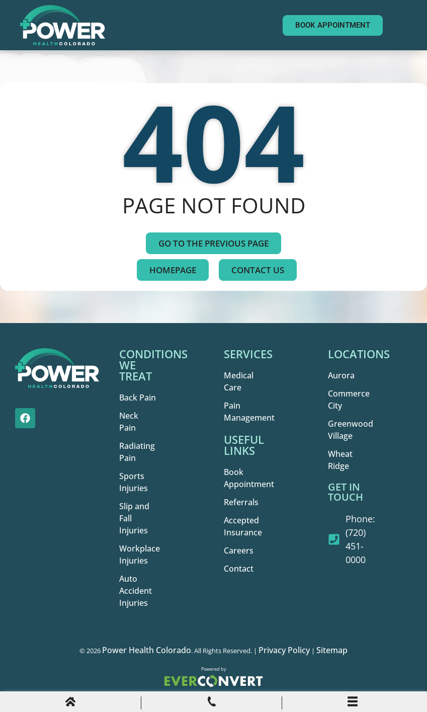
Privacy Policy (284, 650)
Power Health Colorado (146, 650)
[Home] (70, 703)
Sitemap (332, 650)
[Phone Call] (212, 703)
